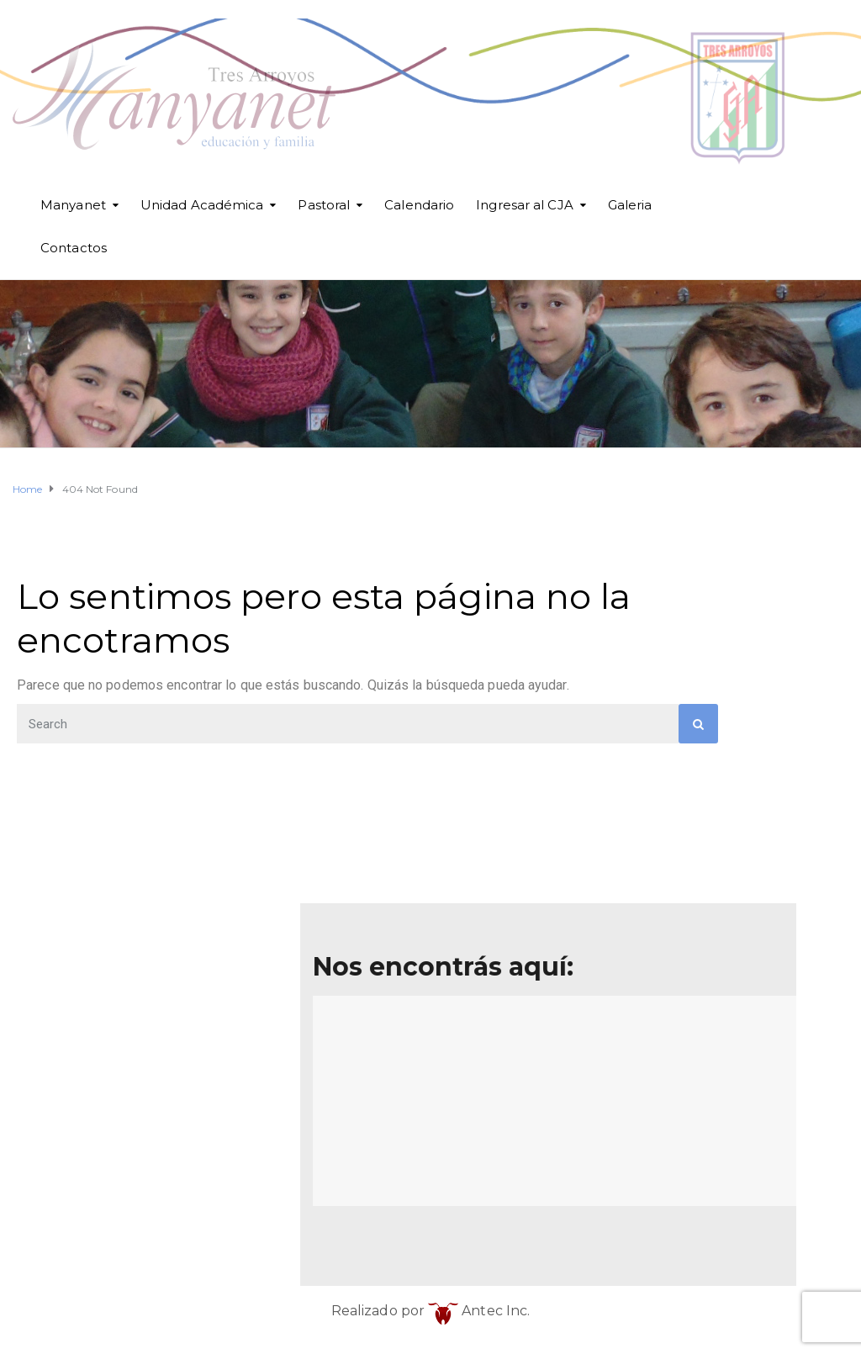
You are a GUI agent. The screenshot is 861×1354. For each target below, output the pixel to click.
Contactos (73, 248)
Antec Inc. (479, 1311)
